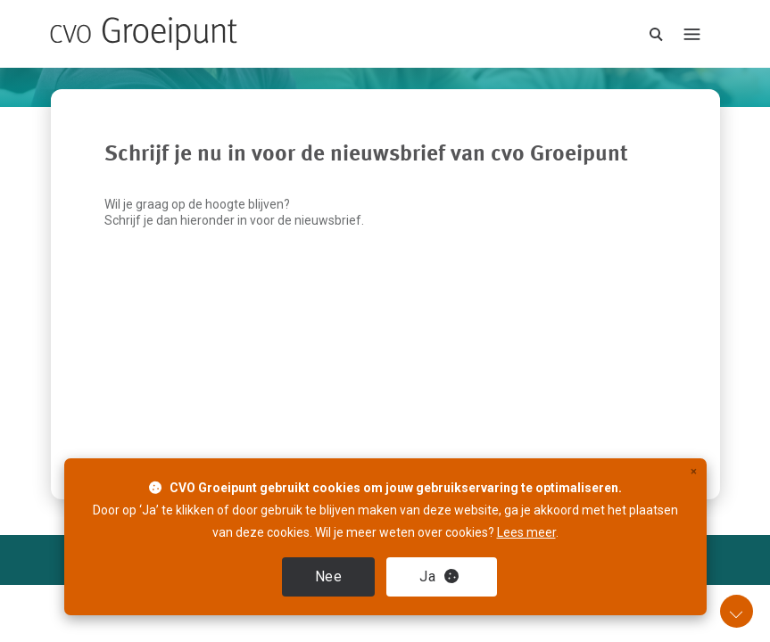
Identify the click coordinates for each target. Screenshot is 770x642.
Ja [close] (439, 576)
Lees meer (526, 532)
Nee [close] (329, 576)
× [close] (694, 471)
